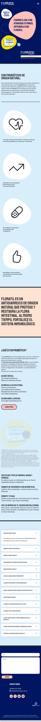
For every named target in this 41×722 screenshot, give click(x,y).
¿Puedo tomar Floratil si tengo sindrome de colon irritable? (16, 619)
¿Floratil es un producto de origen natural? (15, 583)
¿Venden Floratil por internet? (11, 548)
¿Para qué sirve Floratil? (10, 569)
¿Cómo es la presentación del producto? (14, 633)
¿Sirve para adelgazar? (9, 597)
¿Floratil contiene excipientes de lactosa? (14, 604)
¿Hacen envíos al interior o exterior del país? (15, 562)
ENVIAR (7, 677)
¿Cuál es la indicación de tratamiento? (13, 576)
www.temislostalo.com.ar (16, 716)
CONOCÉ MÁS (9, 407)
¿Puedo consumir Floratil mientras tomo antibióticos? (18, 590)
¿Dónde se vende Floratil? (10, 555)
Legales (6, 715)
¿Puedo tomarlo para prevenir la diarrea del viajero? (17, 626)
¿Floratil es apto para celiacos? (12, 611)
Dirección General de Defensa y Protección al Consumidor (23, 715)
